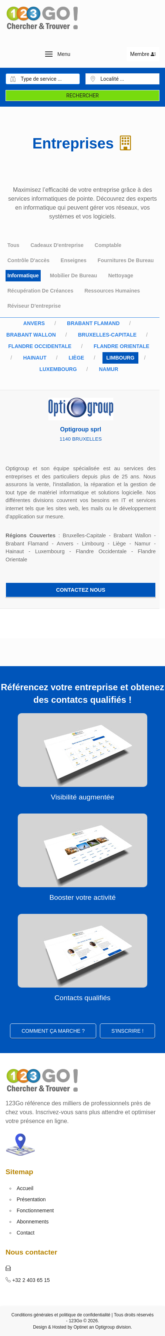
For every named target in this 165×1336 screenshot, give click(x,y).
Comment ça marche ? (53, 1031)
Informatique (23, 275)
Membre (143, 54)
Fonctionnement (35, 1210)
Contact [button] (25, 1233)
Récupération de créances (40, 291)
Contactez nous (80, 590)
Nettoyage (120, 275)
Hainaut (34, 358)
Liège (76, 358)
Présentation (31, 1199)
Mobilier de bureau (73, 275)
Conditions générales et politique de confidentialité (61, 1314)
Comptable (108, 245)
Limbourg (120, 358)
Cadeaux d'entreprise (56, 245)
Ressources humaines (112, 291)
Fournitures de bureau (126, 260)
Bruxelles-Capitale (107, 335)
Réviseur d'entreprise (34, 306)
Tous (13, 245)
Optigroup (105, 1327)
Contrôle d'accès (28, 260)
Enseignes (74, 260)
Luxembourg (58, 369)
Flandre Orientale (121, 346)
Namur (108, 369)
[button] (58, 54)
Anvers (34, 323)
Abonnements (32, 1222)
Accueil (25, 1188)
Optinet (81, 1327)
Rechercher (82, 95)
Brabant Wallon (31, 335)
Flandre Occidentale (39, 346)
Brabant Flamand (93, 323)
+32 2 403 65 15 (30, 1280)
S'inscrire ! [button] (127, 1031)
